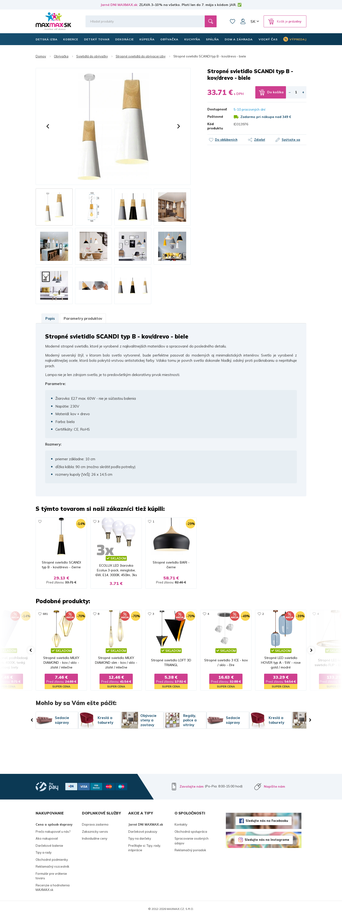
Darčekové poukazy (142, 831)
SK (253, 21)
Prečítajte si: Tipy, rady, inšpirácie (144, 848)
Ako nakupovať (47, 838)
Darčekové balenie (49, 845)
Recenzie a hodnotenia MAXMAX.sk (53, 887)
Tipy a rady (44, 852)
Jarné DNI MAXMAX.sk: (119, 5)
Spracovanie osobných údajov (192, 841)
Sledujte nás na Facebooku (267, 821)
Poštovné (215, 116)
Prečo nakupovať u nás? (53, 831)
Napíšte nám (274, 786)
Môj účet (243, 21)
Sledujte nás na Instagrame (267, 840)
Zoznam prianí (232, 21)
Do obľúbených (226, 139)
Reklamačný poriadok (190, 850)
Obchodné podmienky (52, 859)
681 (45, 614)
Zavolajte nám (192, 786)
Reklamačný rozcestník (52, 866)
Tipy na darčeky (139, 838)
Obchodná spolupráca (191, 831)
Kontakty (181, 824)
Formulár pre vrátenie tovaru (51, 876)
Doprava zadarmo (95, 824)
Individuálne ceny (94, 838)
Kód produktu (215, 126)
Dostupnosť (217, 109)
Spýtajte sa (291, 139)
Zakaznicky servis (95, 831)
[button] (48, 126)
